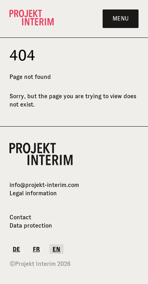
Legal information (33, 193)
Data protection (30, 225)
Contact (20, 217)
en (56, 249)
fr (36, 249)
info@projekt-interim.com (44, 184)
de (16, 249)
